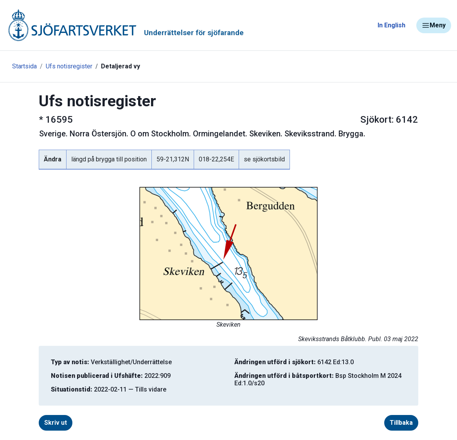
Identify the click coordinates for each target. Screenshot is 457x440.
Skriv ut (55, 422)
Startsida (24, 66)
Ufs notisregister (69, 66)
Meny (434, 25)
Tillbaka (401, 422)
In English (391, 25)
